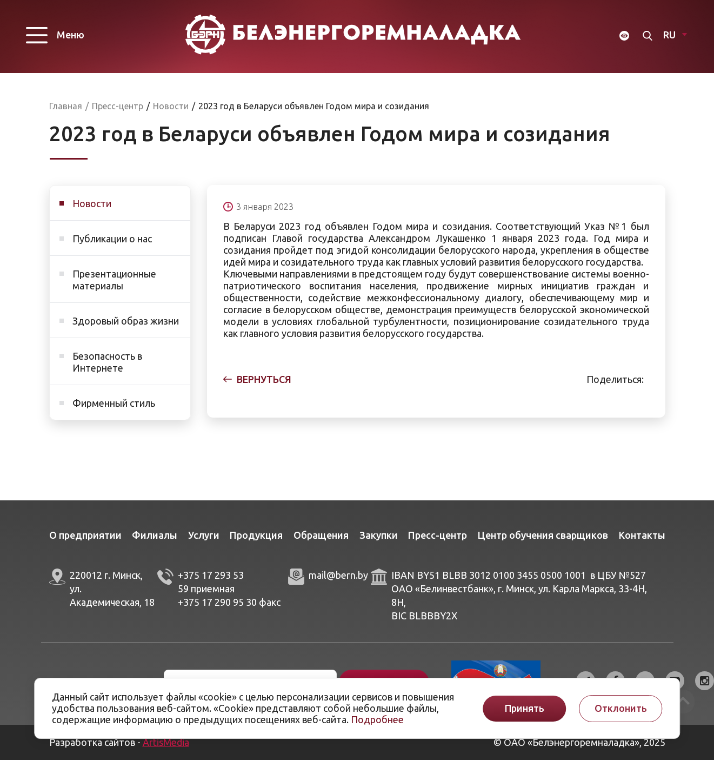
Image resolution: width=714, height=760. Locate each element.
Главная (65, 106)
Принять (524, 708)
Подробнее (377, 719)
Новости (91, 203)
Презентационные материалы (114, 279)
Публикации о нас (112, 238)
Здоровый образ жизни (125, 320)
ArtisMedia (166, 742)
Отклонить (621, 708)
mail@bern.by (338, 575)
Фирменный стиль (113, 403)
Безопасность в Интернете (107, 362)
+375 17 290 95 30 (217, 602)
